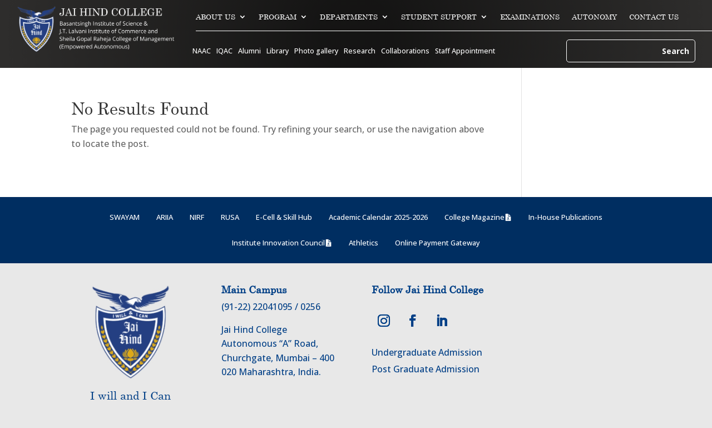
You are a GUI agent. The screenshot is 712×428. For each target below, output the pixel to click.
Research (359, 51)
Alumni (249, 51)
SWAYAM (125, 217)
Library (277, 51)
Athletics (363, 243)
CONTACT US (654, 17)
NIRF (197, 217)
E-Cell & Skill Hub (284, 217)
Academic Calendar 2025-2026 (378, 217)
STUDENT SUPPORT (439, 17)
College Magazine (474, 217)
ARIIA (164, 217)
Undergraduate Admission (427, 352)
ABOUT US (215, 17)
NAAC (201, 51)
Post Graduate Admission (425, 369)
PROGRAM (277, 17)
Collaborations (405, 51)
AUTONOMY (594, 17)
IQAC (224, 51)
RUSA (230, 217)
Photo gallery (316, 51)
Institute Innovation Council (278, 243)
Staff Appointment (465, 51)
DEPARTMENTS (349, 17)
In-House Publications (565, 217)
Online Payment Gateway (437, 243)
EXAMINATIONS (530, 17)
